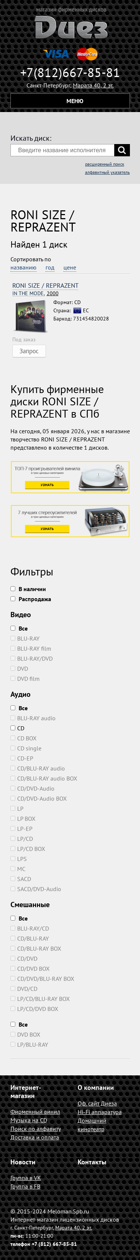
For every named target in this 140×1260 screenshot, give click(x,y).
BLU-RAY (25, 638)
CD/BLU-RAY (29, 938)
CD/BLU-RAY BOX (35, 948)
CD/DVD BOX (30, 968)
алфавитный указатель (107, 172)
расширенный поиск (104, 164)
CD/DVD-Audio (32, 788)
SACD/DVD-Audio (35, 889)
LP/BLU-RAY (29, 1044)
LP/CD (21, 838)
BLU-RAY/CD (29, 928)
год (50, 267)
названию (23, 267)
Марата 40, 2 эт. (93, 85)
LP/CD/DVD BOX (34, 1008)
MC (17, 869)
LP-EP (21, 828)
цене (69, 267)
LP (17, 808)
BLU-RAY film (30, 648)
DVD (19, 668)
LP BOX (22, 818)
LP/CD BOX (27, 848)
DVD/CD (23, 988)
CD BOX (23, 738)
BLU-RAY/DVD (31, 658)
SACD (20, 879)
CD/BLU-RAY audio (37, 768)
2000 (35, 293)
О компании (96, 1087)
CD (17, 728)
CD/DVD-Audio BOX (38, 798)
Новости (22, 1162)
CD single (25, 748)
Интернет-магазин (25, 1091)
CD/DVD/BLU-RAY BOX (42, 978)
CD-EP (21, 758)
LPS (18, 858)
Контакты (92, 1162)
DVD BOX (25, 1034)
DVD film (25, 678)
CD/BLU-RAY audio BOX (43, 778)
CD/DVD (23, 958)
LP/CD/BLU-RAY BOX (40, 998)
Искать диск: (30, 138)
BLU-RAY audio (33, 718)
